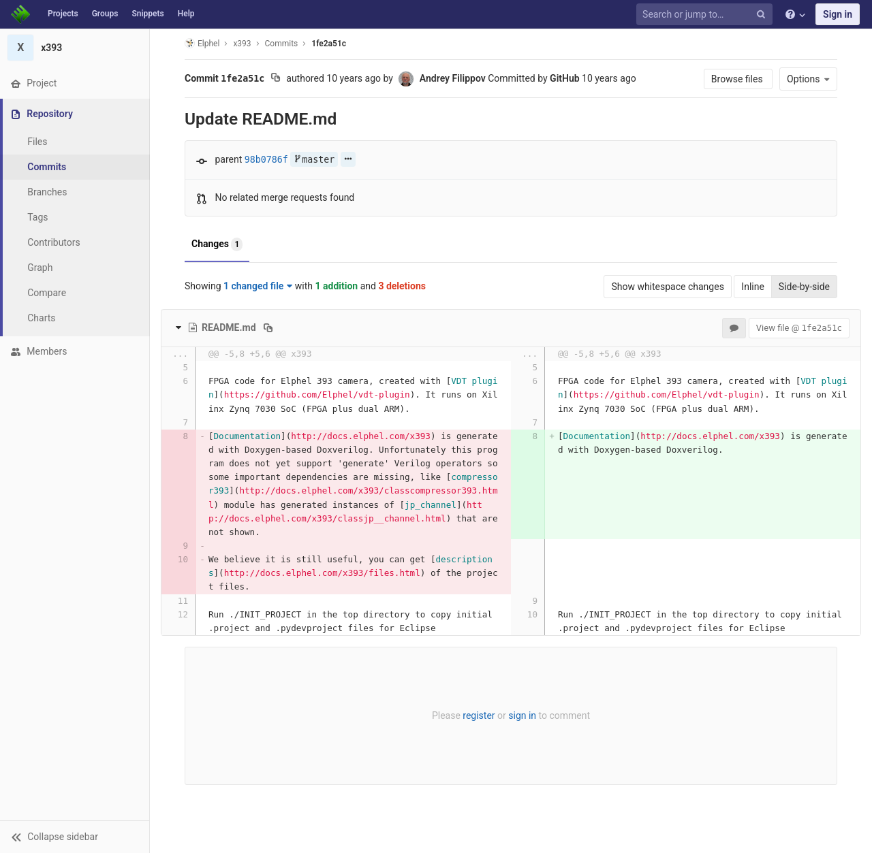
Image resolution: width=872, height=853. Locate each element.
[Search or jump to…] (706, 14)
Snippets (147, 13)
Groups (105, 13)
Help (186, 13)
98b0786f (266, 160)
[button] (74, 836)
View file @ (799, 328)
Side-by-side (804, 286)
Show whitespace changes (667, 286)
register (479, 715)
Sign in (837, 14)
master (314, 160)
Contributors (53, 242)
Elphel (202, 43)
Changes (217, 244)
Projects (63, 13)
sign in (522, 715)
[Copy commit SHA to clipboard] (275, 79)
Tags (37, 217)
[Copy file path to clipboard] (268, 327)
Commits (46, 166)
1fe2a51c (328, 43)
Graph (39, 267)
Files (37, 141)
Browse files (738, 79)
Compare (46, 292)
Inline (752, 286)
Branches (47, 192)
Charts (41, 317)
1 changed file (257, 285)
